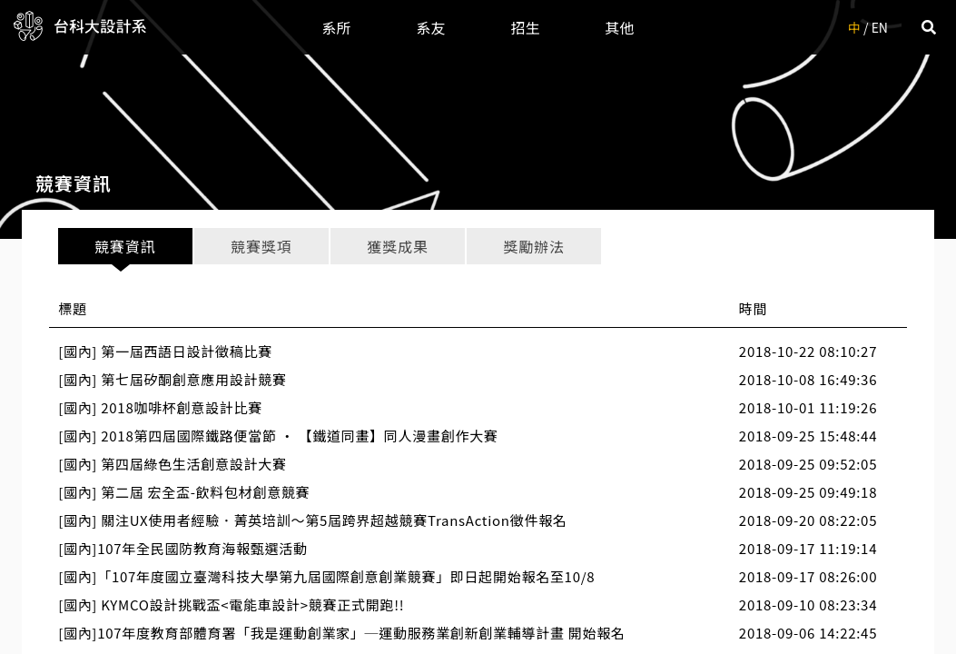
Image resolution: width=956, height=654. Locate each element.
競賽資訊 (124, 246)
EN (880, 27)
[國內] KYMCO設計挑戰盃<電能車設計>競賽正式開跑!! (231, 604)
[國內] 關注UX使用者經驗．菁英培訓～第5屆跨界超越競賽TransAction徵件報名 (312, 520)
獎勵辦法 (533, 246)
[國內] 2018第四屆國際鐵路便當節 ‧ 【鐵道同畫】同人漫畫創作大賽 (278, 435)
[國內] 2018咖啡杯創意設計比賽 (160, 407)
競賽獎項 (261, 246)
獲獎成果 (397, 246)
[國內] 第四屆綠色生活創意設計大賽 (172, 463)
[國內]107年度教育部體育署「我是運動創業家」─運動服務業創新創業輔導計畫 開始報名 (341, 632)
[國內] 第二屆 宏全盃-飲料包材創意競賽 (184, 491)
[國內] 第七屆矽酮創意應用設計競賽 (172, 379)
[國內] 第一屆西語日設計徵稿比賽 (165, 351)
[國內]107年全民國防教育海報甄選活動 (183, 548)
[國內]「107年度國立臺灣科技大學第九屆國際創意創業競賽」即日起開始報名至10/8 (326, 576)
